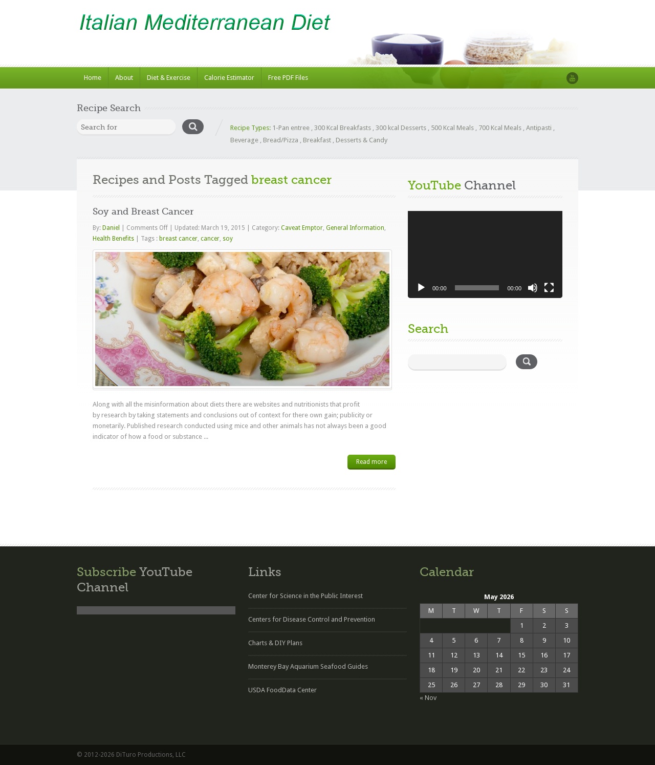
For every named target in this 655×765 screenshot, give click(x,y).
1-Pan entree (291, 128)
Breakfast (317, 140)
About (124, 77)
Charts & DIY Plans (275, 643)
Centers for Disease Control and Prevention (311, 619)
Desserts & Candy (361, 140)
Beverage (244, 140)
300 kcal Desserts (401, 128)
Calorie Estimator (229, 77)
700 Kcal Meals (499, 128)
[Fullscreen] (549, 288)
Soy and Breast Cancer (143, 211)
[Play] (421, 288)
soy (228, 238)
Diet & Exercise (168, 77)
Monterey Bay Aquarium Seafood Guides (308, 666)
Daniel (111, 227)
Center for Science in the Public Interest (305, 596)
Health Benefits (113, 238)
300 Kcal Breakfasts (342, 128)
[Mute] (533, 288)
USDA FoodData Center (282, 690)
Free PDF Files (288, 77)
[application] (485, 254)
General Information (355, 227)
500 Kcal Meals (452, 128)
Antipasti (539, 128)
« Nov (428, 698)
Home (92, 77)
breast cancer (178, 238)
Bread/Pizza (280, 140)
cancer (210, 238)
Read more (371, 461)
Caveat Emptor (302, 227)
